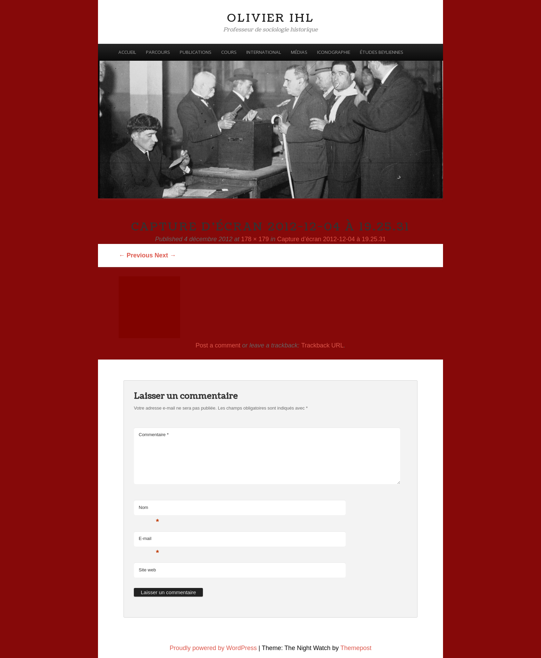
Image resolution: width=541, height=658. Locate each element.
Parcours (158, 52)
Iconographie (333, 52)
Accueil (127, 52)
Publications (196, 52)
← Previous (136, 255)
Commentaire (154, 434)
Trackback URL (322, 345)
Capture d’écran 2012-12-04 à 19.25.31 (331, 239)
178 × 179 (255, 239)
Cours (229, 52)
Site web (147, 569)
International (263, 52)
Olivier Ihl (270, 18)
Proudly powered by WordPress (213, 648)
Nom (149, 509)
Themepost (355, 648)
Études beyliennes (381, 52)
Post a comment (218, 345)
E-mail (149, 540)
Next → (165, 255)
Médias (299, 52)
